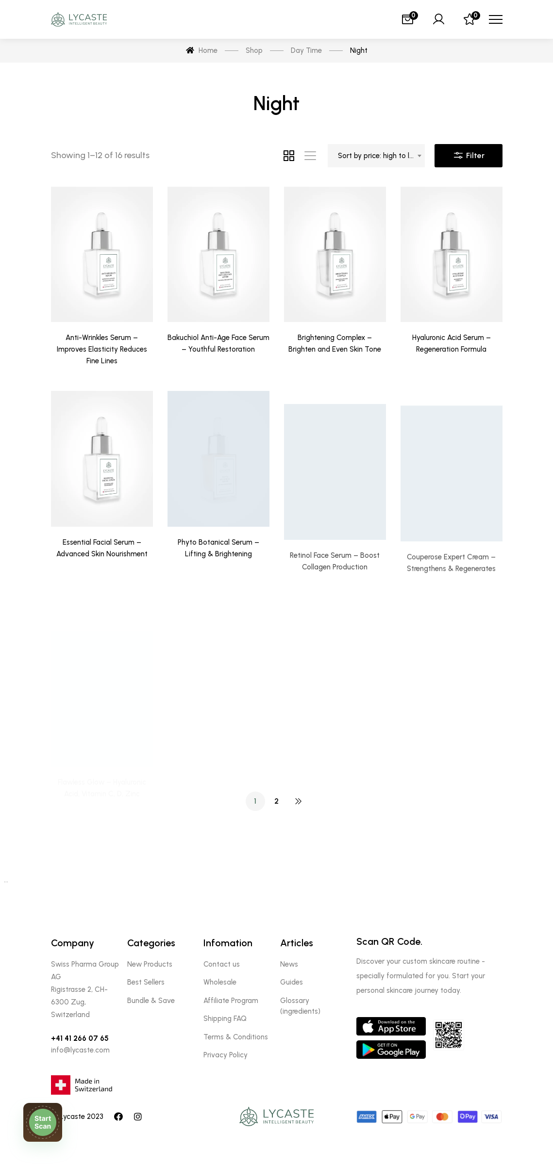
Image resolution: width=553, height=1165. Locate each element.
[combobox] (376, 155)
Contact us (221, 964)
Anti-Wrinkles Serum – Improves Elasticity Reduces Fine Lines (102, 349)
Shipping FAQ (225, 1018)
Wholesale (219, 982)
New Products (149, 964)
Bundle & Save (151, 1000)
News (289, 964)
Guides (291, 982)
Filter (468, 153)
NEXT (298, 801)
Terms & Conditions (235, 1037)
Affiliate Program (230, 1000)
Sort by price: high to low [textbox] (378, 155)
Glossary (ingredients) (300, 1006)
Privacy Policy (225, 1055)
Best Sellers (146, 982)
